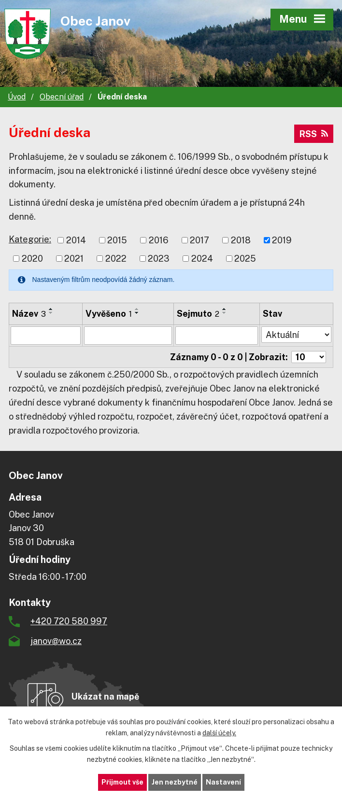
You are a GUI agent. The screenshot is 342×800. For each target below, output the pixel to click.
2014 (76, 240)
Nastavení (223, 782)
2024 (202, 258)
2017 (199, 240)
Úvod (17, 96)
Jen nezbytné (175, 782)
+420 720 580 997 (68, 621)
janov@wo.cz (56, 641)
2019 (282, 240)
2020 (32, 258)
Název (29, 314)
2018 (241, 240)
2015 (117, 240)
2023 (159, 258)
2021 (74, 258)
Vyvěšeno (109, 314)
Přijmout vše (122, 782)
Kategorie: (30, 239)
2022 (116, 258)
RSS (313, 134)
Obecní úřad (62, 96)
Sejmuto (198, 314)
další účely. (219, 733)
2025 (245, 258)
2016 (159, 240)
